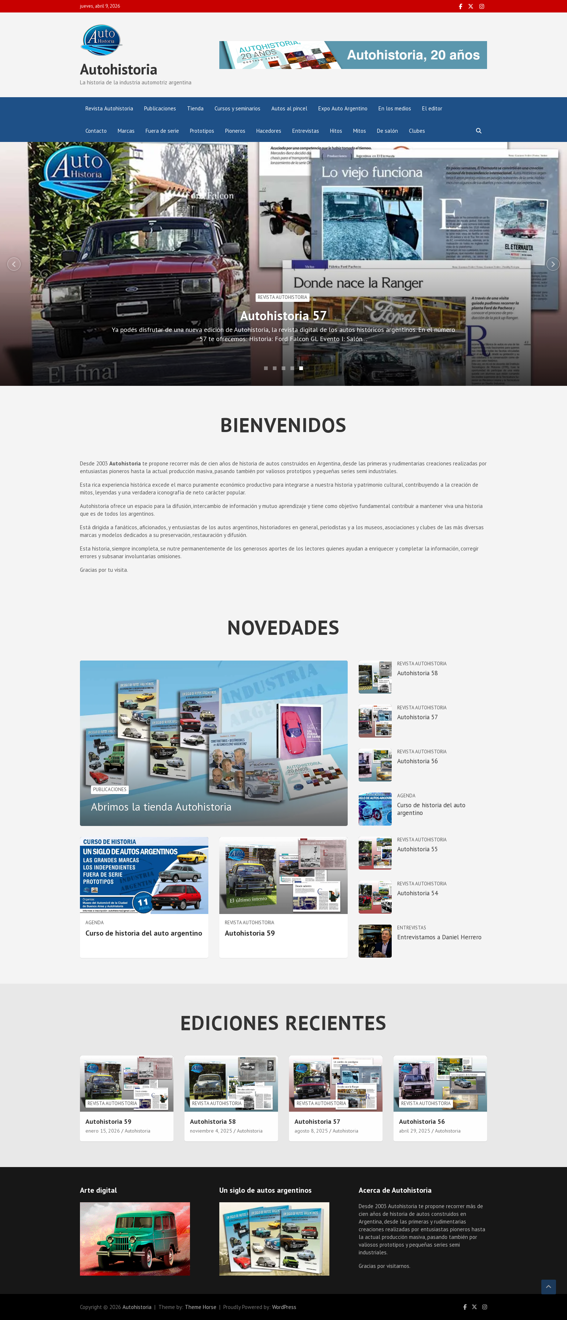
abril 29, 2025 (414, 1130)
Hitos (336, 130)
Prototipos (202, 130)
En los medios (394, 108)
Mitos (359, 130)
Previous (14, 264)
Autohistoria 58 (417, 673)
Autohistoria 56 (417, 761)
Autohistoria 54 (417, 893)
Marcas (126, 130)
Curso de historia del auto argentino (143, 933)
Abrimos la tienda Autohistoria (161, 806)
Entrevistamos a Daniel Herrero (439, 937)
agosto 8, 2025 (311, 1130)
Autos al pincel (289, 108)
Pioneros (235, 130)
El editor (432, 108)
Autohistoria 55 (417, 849)
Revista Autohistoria (109, 108)
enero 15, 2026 (102, 1130)
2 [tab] (275, 368)
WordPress (284, 1306)
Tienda (195, 108)
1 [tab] (266, 368)
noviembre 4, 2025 (211, 1130)
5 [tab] (301, 368)
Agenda (94, 922)
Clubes (417, 130)
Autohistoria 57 (298, 315)
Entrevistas (305, 130)
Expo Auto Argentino (342, 108)
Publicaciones (160, 108)
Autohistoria (118, 68)
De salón (387, 130)
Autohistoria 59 (250, 933)
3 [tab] (283, 368)
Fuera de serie (162, 130)
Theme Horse (200, 1306)
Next (553, 264)
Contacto (96, 130)
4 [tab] (292, 368)
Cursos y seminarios (237, 108)
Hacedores (268, 130)
